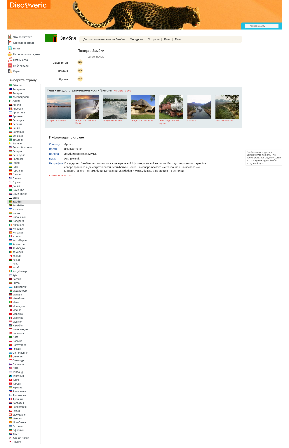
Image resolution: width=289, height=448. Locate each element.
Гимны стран (21, 59)
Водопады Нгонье (112, 120)
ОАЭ (15, 337)
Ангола (17, 104)
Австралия (19, 89)
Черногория (20, 406)
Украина (17, 387)
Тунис (16, 379)
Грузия (16, 182)
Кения (16, 259)
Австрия (17, 93)
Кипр (15, 263)
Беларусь (18, 120)
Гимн (178, 39)
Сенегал (17, 356)
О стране (154, 39)
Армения (18, 116)
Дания (16, 186)
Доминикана (20, 193)
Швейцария (19, 414)
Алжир (16, 100)
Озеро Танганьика (56, 120)
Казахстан (19, 244)
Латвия (17, 279)
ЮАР (15, 434)
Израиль (18, 209)
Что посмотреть (23, 37)
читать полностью (60, 175)
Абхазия (17, 85)
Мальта (17, 310)
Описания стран (23, 42)
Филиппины (19, 391)
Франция (18, 399)
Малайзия (19, 298)
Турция (17, 383)
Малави (17, 294)
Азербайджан (21, 97)
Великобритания (22, 147)
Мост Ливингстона (224, 120)
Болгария (18, 131)
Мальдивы (19, 306)
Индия (16, 213)
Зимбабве (18, 205)
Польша (17, 341)
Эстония (17, 426)
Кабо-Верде (20, 240)
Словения (18, 364)
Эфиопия (18, 430)
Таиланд (18, 372)
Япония (17, 441)
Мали (16, 302)
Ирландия (19, 224)
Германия (18, 170)
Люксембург (20, 286)
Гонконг (17, 174)
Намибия (18, 325)
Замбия (17, 201)
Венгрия (17, 151)
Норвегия (18, 333)
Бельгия (17, 124)
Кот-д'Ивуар (20, 271)
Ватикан (17, 143)
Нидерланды (20, 329)
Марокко (18, 313)
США (15, 368)
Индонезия (19, 217)
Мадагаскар (20, 290)
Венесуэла (19, 155)
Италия (17, 236)
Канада (17, 255)
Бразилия (18, 139)
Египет (17, 197)
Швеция (17, 418)
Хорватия (18, 403)
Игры (16, 71)
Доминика (19, 189)
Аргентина (19, 112)
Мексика (18, 317)
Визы (16, 48)
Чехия (16, 410)
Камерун (18, 251)
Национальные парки (142, 120)
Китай (16, 267)
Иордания (18, 220)
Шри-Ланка (19, 422)
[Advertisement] (260, 93)
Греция (17, 178)
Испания (18, 232)
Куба (15, 275)
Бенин (16, 128)
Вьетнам (18, 159)
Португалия (19, 344)
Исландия (18, 228)
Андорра (18, 108)
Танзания (18, 375)
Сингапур (18, 360)
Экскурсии (136, 39)
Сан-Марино (20, 352)
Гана (15, 166)
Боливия (18, 135)
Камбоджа (19, 248)
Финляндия (19, 395)
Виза (167, 39)
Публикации (21, 65)
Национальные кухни (26, 54)
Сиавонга (192, 120)
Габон (16, 162)
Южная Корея (21, 437)
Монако (17, 321)
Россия (17, 348)
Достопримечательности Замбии (104, 39)
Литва (16, 282)
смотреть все (122, 90)
